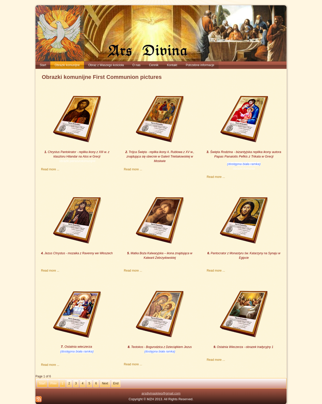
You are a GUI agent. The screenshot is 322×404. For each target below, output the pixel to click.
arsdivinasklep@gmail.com (161, 393)
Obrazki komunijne (67, 65)
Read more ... (50, 169)
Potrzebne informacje (200, 65)
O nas (136, 65)
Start (43, 65)
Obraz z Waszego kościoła (106, 65)
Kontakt (172, 65)
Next (105, 383)
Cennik (153, 65)
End (115, 383)
